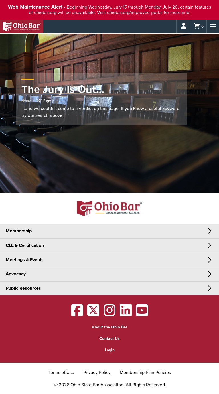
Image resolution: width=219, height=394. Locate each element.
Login (110, 350)
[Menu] (213, 26)
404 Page (43, 101)
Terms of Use (61, 372)
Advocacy (16, 274)
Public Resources (23, 288)
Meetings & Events (25, 260)
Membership (19, 231)
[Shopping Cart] (198, 26)
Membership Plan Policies (145, 372)
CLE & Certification (25, 245)
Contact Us (109, 338)
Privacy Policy (97, 372)
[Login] (184, 26)
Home (26, 101)
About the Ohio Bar (109, 327)
